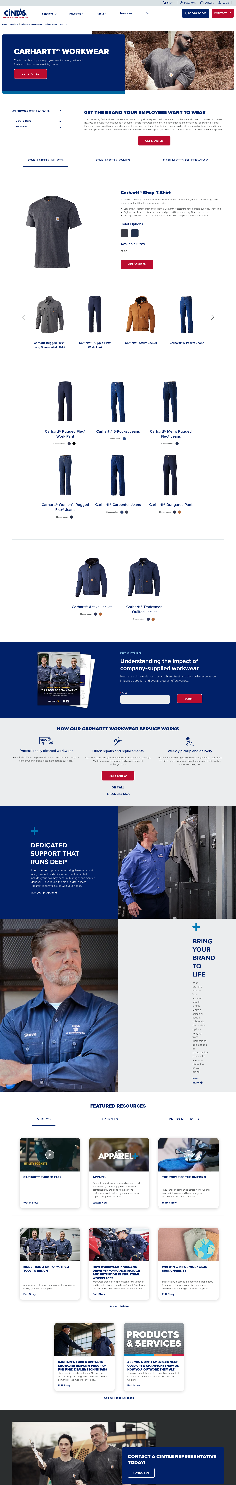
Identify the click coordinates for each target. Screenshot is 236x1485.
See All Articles (119, 1306)
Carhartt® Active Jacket (92, 607)
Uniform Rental (51, 24)
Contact (222, 13)
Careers (209, 3)
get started (31, 74)
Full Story (29, 1294)
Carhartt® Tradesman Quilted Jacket (144, 609)
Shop (168, 3)
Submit (189, 699)
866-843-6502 (120, 794)
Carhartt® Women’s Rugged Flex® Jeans (65, 507)
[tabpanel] (118, 265)
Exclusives (21, 126)
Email (124, 693)
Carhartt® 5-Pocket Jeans (118, 431)
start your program (42, 892)
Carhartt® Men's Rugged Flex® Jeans (171, 433)
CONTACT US (141, 1473)
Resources (126, 13)
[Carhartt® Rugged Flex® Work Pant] (95, 321)
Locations (190, 3)
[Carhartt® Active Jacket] (141, 318)
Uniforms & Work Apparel (31, 24)
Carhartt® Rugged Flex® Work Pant (65, 433)
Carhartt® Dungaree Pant (170, 504)
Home (4, 24)
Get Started (141, 265)
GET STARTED (154, 141)
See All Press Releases (119, 1398)
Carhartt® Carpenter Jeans (118, 504)
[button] (213, 317)
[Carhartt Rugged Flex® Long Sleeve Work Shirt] (49, 321)
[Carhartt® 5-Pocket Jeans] (187, 318)
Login (226, 3)
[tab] (45, 160)
